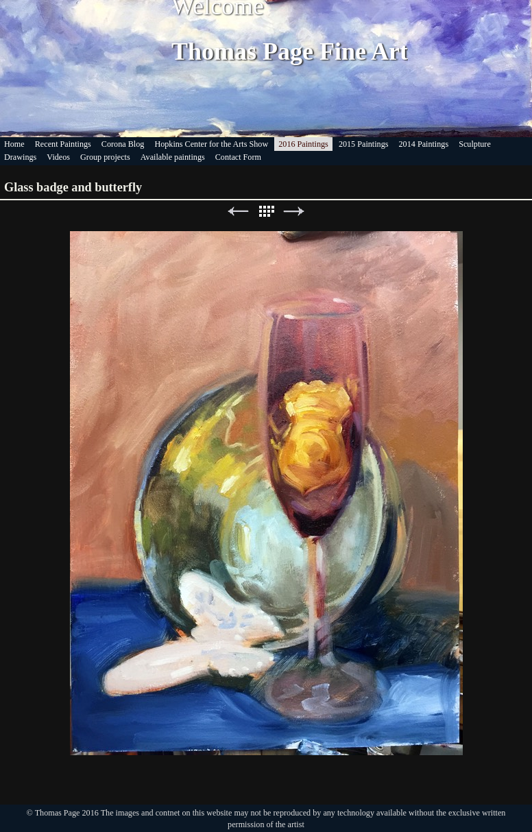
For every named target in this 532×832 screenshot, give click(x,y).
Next (294, 211)
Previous (238, 211)
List (266, 211)
